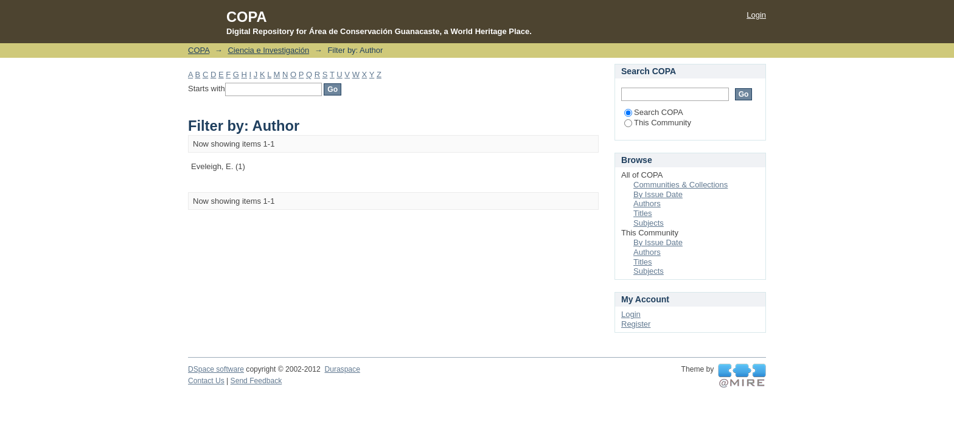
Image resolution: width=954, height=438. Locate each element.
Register (635, 323)
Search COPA (653, 112)
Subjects (648, 223)
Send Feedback (256, 381)
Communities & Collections (680, 184)
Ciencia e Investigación (268, 50)
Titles (642, 213)
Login (756, 14)
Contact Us (206, 381)
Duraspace (342, 369)
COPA (198, 50)
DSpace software (216, 369)
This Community (657, 122)
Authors (647, 203)
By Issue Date (658, 194)
